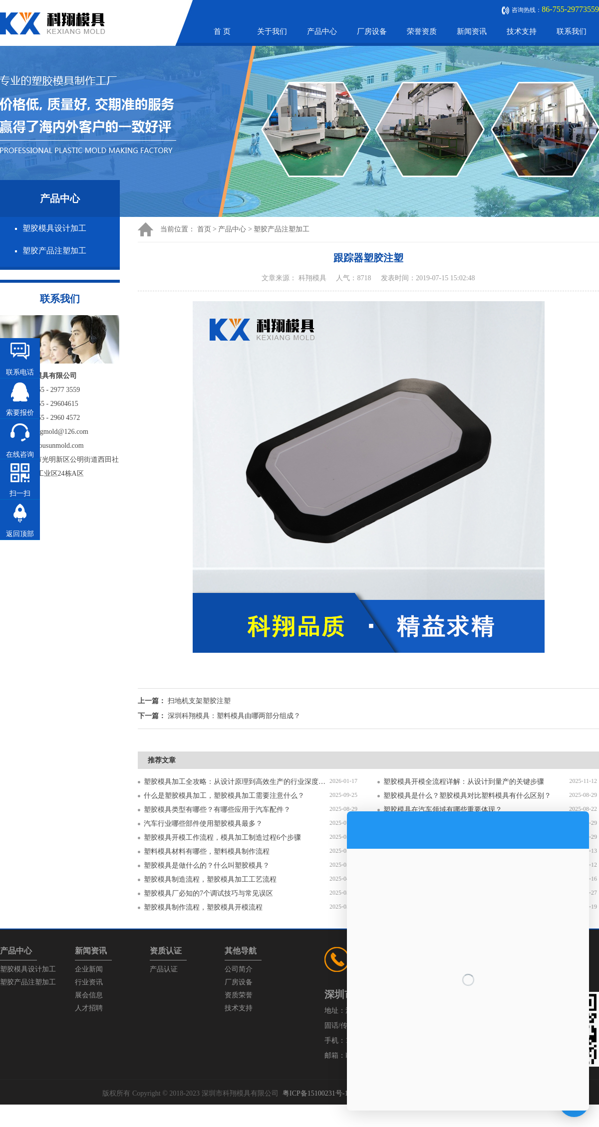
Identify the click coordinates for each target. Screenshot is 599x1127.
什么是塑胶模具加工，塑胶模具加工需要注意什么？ (224, 795)
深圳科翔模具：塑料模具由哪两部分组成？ (234, 716)
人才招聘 (89, 1008)
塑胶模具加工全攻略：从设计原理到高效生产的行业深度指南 (236, 781)
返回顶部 (20, 534)
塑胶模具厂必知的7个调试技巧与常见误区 (208, 893)
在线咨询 (20, 454)
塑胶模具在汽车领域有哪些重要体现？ (442, 809)
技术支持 (522, 31)
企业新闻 (89, 969)
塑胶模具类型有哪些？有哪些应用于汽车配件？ (217, 809)
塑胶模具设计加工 (54, 228)
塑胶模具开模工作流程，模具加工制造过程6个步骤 (222, 837)
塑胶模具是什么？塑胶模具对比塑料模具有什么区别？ (467, 795)
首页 (204, 229)
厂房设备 (372, 31)
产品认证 (164, 969)
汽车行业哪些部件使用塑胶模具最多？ (203, 823)
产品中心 (322, 31)
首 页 (222, 31)
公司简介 (239, 969)
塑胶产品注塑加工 (54, 250)
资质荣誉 (239, 995)
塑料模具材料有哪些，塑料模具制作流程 (207, 851)
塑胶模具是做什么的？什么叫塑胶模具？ (207, 865)
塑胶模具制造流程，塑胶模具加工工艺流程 (210, 879)
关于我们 (272, 31)
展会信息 (89, 995)
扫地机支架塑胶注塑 (199, 701)
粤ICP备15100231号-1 (315, 1093)
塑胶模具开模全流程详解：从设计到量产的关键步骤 (463, 781)
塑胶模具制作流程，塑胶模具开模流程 (203, 907)
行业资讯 (89, 982)
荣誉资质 (422, 31)
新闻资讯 (472, 31)
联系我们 (572, 31)
